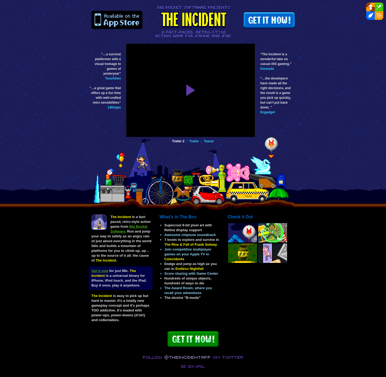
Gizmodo (267, 69)
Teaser (209, 141)
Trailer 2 (178, 141)
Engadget (267, 112)
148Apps (114, 107)
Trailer (194, 141)
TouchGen (113, 78)
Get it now (99, 271)
